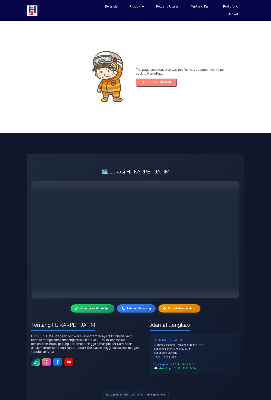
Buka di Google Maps (180, 296)
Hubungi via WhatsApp (91, 296)
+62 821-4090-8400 (181, 352)
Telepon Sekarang (136, 296)
